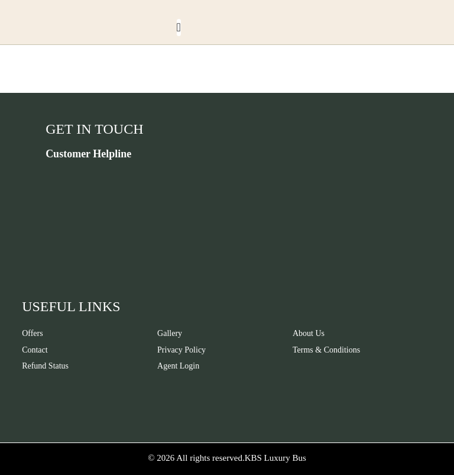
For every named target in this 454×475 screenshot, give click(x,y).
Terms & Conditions (326, 349)
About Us (309, 333)
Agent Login (178, 365)
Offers (32, 333)
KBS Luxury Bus (275, 458)
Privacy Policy (181, 349)
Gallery (169, 333)
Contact (35, 349)
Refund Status (45, 365)
